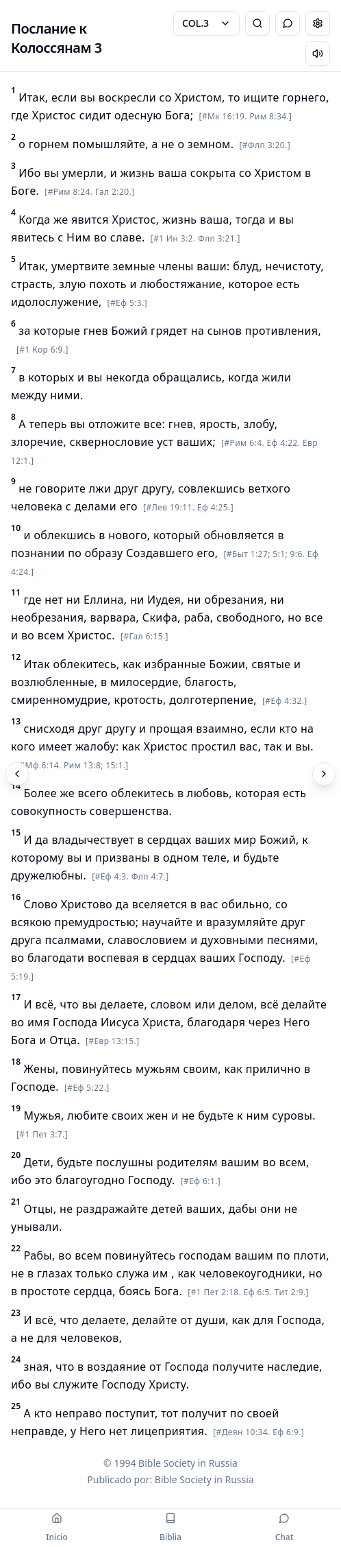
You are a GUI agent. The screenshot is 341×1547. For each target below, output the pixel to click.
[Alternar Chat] (287, 23)
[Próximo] (324, 774)
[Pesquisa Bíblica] (257, 23)
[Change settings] (317, 23)
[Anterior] (17, 774)
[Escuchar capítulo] (317, 53)
